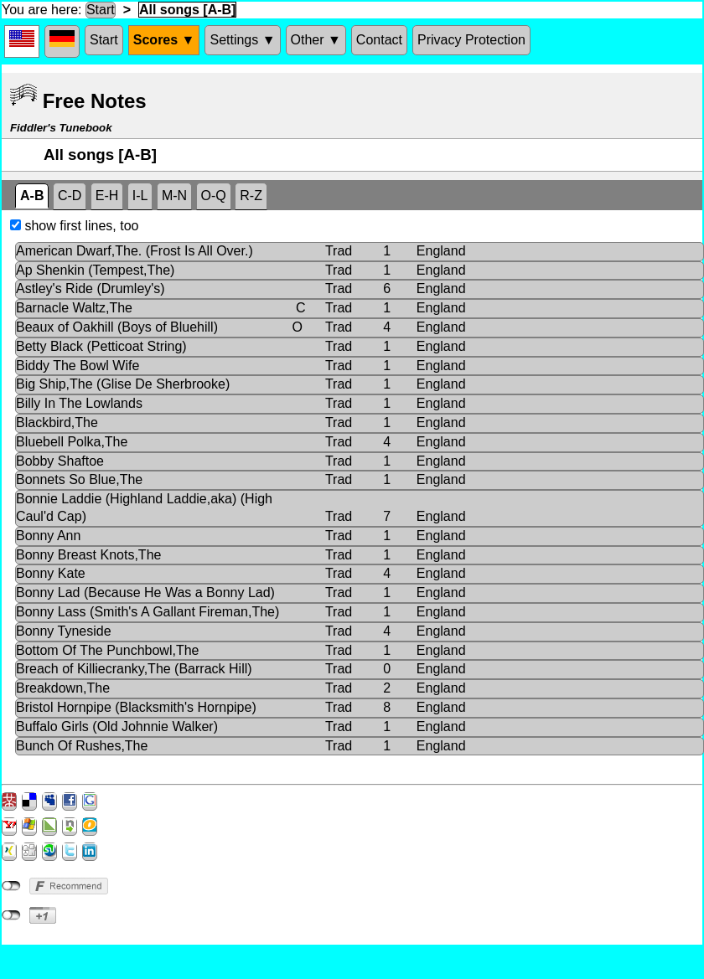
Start (100, 10)
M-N (174, 195)
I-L (140, 195)
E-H (107, 195)
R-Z (251, 195)
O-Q (213, 195)
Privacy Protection (471, 40)
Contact (379, 40)
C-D (69, 195)
